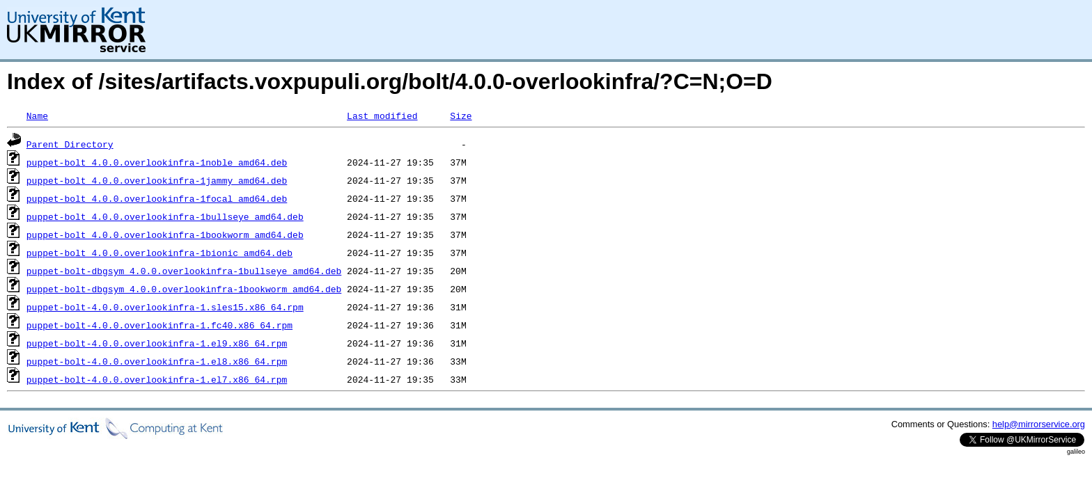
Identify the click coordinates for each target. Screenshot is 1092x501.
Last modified (382, 115)
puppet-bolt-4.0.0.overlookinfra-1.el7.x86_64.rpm (156, 379)
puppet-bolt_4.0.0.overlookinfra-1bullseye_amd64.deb (165, 216)
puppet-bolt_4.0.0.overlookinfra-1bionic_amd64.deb (159, 252)
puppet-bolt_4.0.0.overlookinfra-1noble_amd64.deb (156, 162)
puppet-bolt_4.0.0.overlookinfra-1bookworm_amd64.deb (165, 234)
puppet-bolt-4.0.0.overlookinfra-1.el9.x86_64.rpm (156, 343)
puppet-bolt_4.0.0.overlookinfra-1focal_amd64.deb (156, 198)
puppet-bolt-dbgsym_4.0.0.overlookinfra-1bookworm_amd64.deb (183, 289)
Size (460, 115)
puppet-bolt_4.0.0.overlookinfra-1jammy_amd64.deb (156, 180)
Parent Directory (70, 144)
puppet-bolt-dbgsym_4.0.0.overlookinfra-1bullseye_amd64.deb (183, 270)
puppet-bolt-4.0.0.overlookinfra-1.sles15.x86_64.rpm (165, 307)
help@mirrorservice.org (1038, 424)
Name (37, 115)
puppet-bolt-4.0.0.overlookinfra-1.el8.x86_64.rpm (156, 361)
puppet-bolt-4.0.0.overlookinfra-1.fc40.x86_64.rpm (159, 325)
